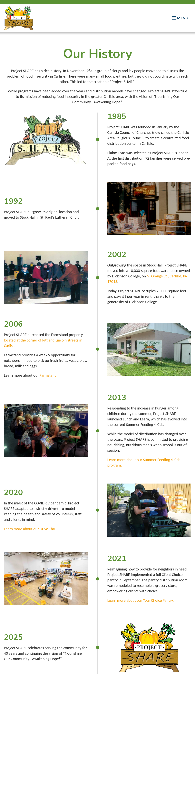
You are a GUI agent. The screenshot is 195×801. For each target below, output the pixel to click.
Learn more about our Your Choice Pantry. (140, 600)
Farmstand (48, 375)
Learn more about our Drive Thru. (30, 529)
